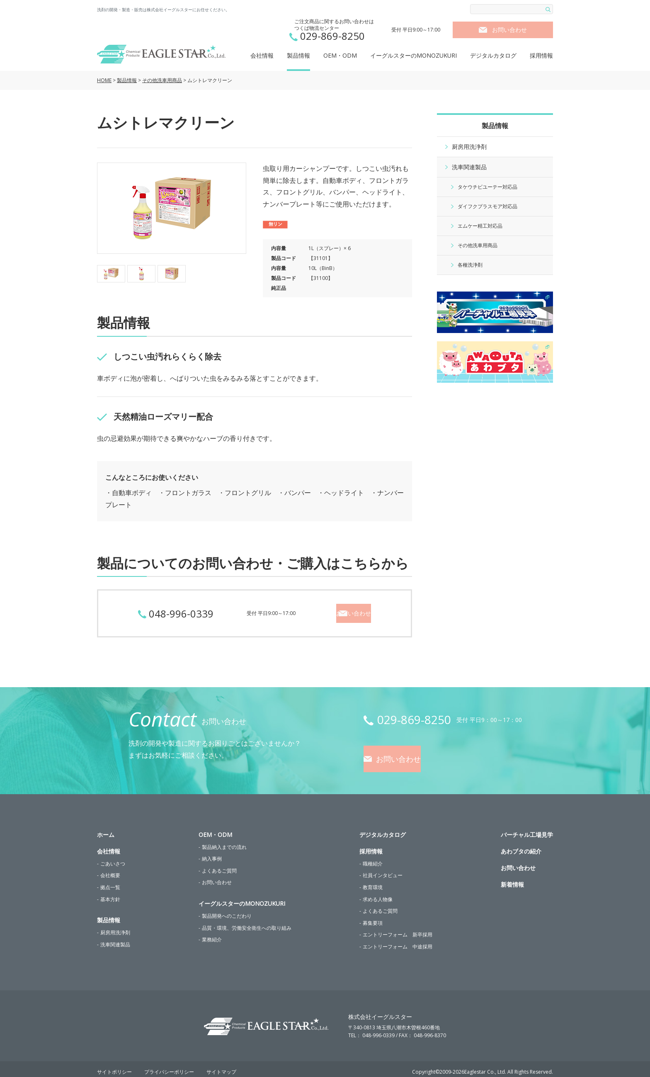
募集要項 (373, 917)
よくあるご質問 (219, 864)
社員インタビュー (383, 869)
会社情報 (262, 55)
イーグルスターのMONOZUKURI (413, 55)
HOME (104, 80)
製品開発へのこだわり (227, 910)
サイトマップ (221, 1066)
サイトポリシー (114, 1066)
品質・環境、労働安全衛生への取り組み (246, 922)
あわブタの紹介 (521, 845)
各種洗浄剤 (470, 264)
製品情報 (298, 55)
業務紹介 (212, 934)
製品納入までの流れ (224, 841)
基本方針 (110, 893)
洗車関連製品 (469, 167)
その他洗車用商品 (162, 80)
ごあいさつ (112, 857)
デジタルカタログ (493, 55)
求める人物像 (378, 893)
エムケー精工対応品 (480, 225)
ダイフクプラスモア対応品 (487, 206)
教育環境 (373, 881)
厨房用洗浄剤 (469, 147)
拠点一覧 (110, 881)
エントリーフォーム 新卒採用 (397, 929)
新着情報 (512, 879)
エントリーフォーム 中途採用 (397, 940)
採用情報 (541, 55)
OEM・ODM (340, 55)
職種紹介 (373, 857)
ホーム (105, 829)
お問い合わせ (509, 30)
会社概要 (110, 869)
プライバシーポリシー (169, 1066)
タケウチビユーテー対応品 (487, 186)
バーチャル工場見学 (527, 829)
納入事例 (212, 853)
